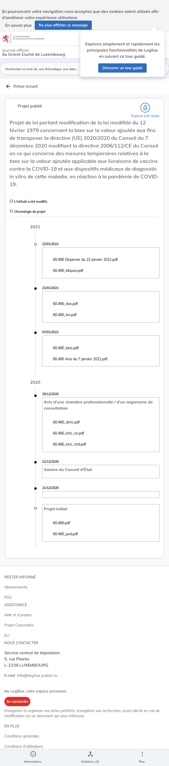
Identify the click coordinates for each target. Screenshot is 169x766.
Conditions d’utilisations (23, 746)
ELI (7, 635)
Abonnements (16, 587)
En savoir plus (18, 25)
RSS (8, 597)
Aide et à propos (18, 615)
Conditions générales (21, 736)
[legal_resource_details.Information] (33, 758)
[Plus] (142, 758)
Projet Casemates (19, 625)
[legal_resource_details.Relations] (90, 758)
